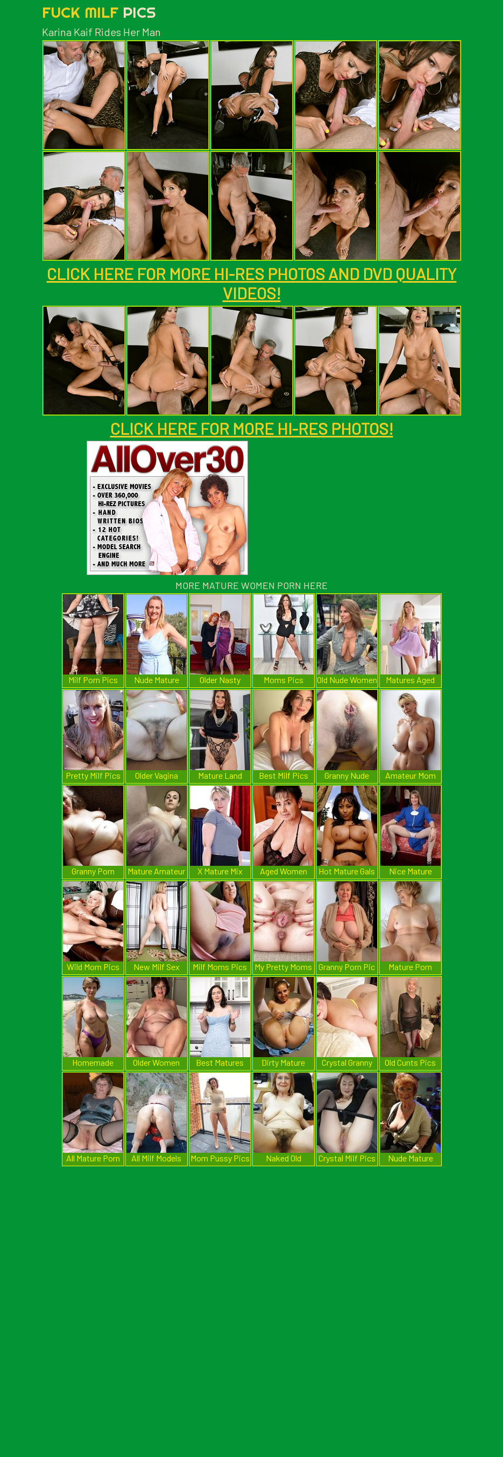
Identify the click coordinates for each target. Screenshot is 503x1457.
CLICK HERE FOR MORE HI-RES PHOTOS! (251, 428)
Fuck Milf (99, 12)
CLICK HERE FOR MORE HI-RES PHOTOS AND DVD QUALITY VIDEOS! (252, 283)
